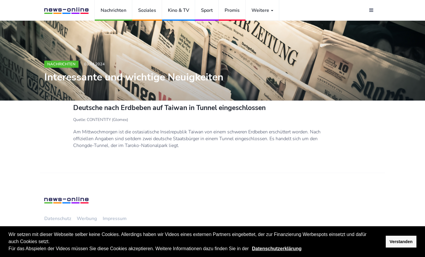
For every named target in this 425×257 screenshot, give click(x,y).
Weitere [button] (262, 10)
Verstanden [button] (401, 241)
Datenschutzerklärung (277, 248)
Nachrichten (113, 10)
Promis (232, 10)
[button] (251, 249)
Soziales (147, 10)
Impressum (115, 218)
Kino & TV (178, 10)
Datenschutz (57, 218)
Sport (207, 10)
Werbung (87, 218)
